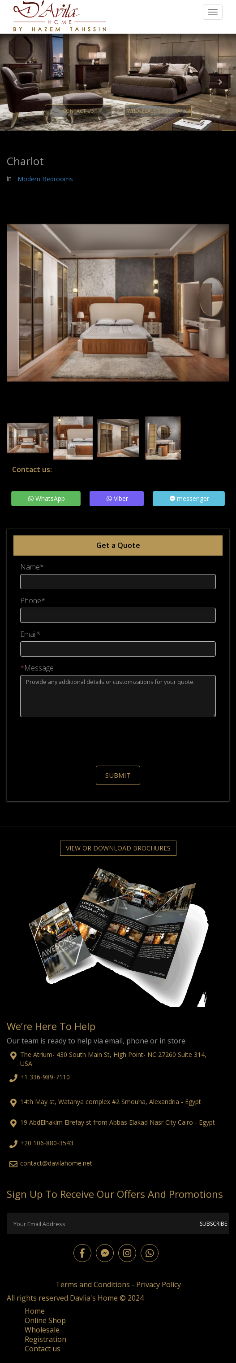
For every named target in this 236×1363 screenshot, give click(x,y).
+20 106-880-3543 (46, 1143)
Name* (32, 567)
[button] (17, 82)
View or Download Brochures (118, 848)
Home (35, 1311)
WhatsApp (46, 498)
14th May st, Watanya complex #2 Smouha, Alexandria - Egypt (110, 1101)
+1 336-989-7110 (45, 1077)
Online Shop (45, 1320)
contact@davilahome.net (56, 1163)
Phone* (32, 600)
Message (37, 668)
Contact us (42, 1349)
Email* (30, 634)
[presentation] (118, 741)
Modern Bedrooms (45, 179)
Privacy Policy (158, 1284)
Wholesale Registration (45, 1334)
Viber (117, 498)
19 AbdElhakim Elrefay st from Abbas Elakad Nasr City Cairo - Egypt (117, 1122)
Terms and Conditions (93, 1284)
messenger (189, 498)
